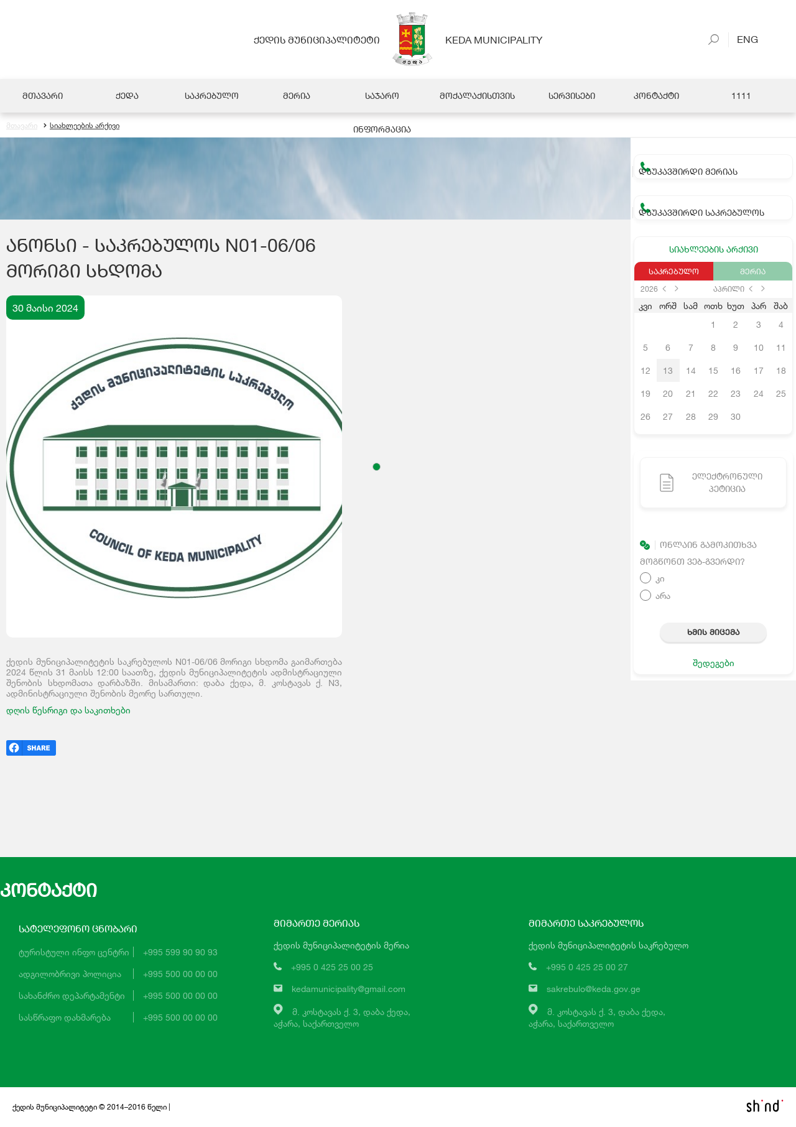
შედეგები (713, 663)
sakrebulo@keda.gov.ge (594, 989)
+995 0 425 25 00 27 (587, 967)
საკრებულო (674, 272)
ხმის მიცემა (713, 633)
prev (664, 289)
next (676, 289)
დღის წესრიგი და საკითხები (68, 710)
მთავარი (21, 126)
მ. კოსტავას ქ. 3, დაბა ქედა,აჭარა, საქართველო (342, 1017)
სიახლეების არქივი (81, 126)
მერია (753, 272)
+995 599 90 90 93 (180, 952)
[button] (377, 467)
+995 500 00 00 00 (180, 974)
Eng (743, 39)
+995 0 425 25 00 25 (332, 967)
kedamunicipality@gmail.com (348, 989)
